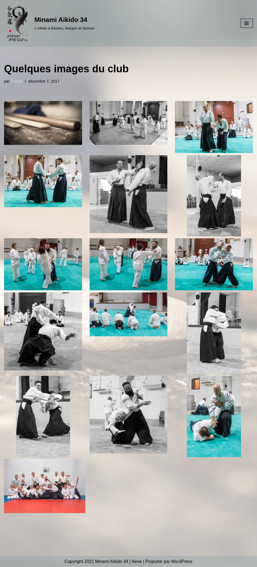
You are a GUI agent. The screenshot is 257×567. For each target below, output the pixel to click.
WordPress (182, 561)
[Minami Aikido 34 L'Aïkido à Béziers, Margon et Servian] (49, 23)
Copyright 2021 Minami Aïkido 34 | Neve (103, 561)
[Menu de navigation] (246, 23)
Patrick (17, 81)
